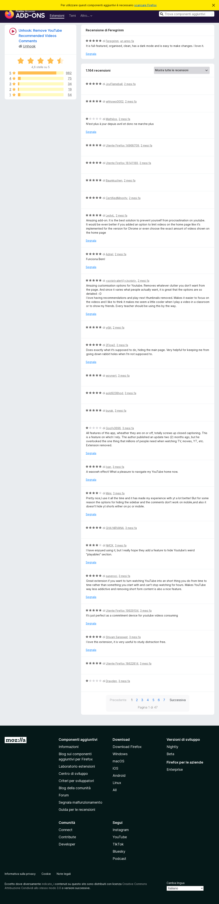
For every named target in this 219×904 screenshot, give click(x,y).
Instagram (121, 830)
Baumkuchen (114, 180)
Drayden (111, 681)
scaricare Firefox (145, 5)
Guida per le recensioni (77, 810)
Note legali (64, 873)
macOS (118, 761)
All (115, 790)
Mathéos (111, 119)
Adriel (109, 254)
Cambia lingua (176, 883)
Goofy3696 (113, 428)
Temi (72, 16)
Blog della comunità (75, 788)
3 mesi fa (124, 375)
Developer (67, 844)
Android (119, 775)
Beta (170, 754)
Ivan (108, 466)
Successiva (178, 700)
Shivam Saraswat (117, 637)
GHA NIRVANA (115, 528)
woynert (111, 375)
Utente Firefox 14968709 (122, 145)
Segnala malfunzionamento (80, 802)
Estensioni (57, 16)
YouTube (120, 837)
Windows (120, 754)
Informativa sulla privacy (20, 873)
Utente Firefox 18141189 (122, 163)
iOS (115, 768)
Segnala (91, 53)
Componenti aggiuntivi (78, 739)
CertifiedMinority (116, 198)
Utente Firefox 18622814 (122, 663)
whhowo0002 (115, 101)
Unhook (29, 46)
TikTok (118, 844)
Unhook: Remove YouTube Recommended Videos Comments (40, 35)
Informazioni (69, 747)
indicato (47, 884)
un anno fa (127, 41)
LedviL (110, 215)
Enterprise (175, 769)
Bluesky (119, 851)
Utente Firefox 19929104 (122, 610)
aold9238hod (114, 393)
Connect (65, 830)
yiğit (108, 327)
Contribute (67, 837)
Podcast (119, 859)
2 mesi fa (130, 84)
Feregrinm (112, 41)
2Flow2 (110, 345)
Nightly (172, 747)
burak (109, 410)
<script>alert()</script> (121, 280)
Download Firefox (127, 747)
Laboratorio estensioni (77, 766)
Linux (117, 783)
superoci (111, 576)
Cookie (46, 873)
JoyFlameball (114, 84)
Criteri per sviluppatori (76, 781)
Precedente (118, 700)
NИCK (109, 545)
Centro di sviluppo (73, 774)
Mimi (108, 493)
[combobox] (186, 14)
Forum (64, 795)
